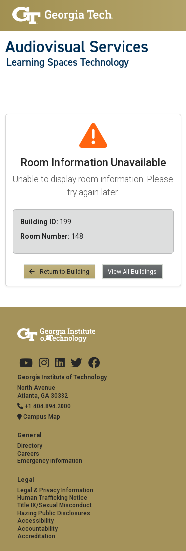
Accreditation (36, 536)
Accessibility (35, 520)
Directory (29, 445)
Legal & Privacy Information (55, 490)
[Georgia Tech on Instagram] (44, 363)
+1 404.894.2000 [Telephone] (44, 406)
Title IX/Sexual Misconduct (54, 505)
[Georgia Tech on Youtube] (26, 363)
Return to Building (59, 271)
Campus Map (38, 416)
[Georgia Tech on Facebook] (94, 363)
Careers (28, 453)
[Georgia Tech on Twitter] (76, 363)
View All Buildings (132, 271)
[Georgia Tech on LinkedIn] (60, 363)
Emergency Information (49, 461)
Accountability (37, 528)
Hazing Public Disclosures (53, 513)
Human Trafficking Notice (52, 497)
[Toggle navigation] (10, 82)
